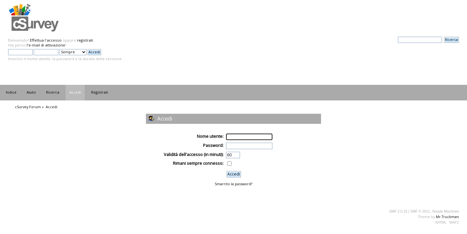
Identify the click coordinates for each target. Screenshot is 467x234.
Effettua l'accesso (46, 40)
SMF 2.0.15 (398, 211)
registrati (85, 40)
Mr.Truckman (447, 216)
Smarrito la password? (233, 183)
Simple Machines (445, 211)
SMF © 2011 (420, 211)
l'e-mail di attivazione (46, 45)
